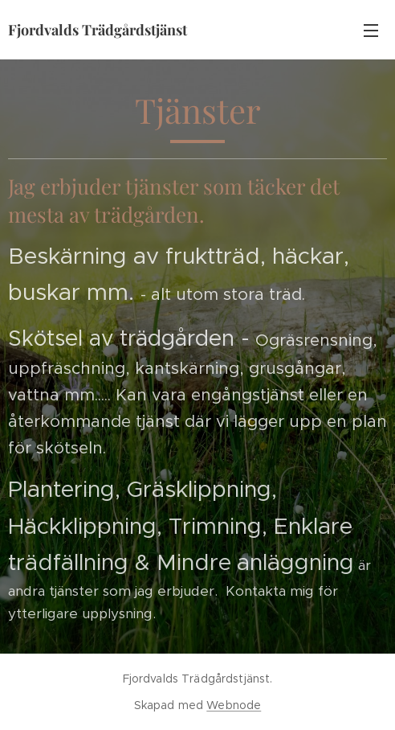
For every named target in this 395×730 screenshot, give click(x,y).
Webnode (233, 705)
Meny (371, 30)
